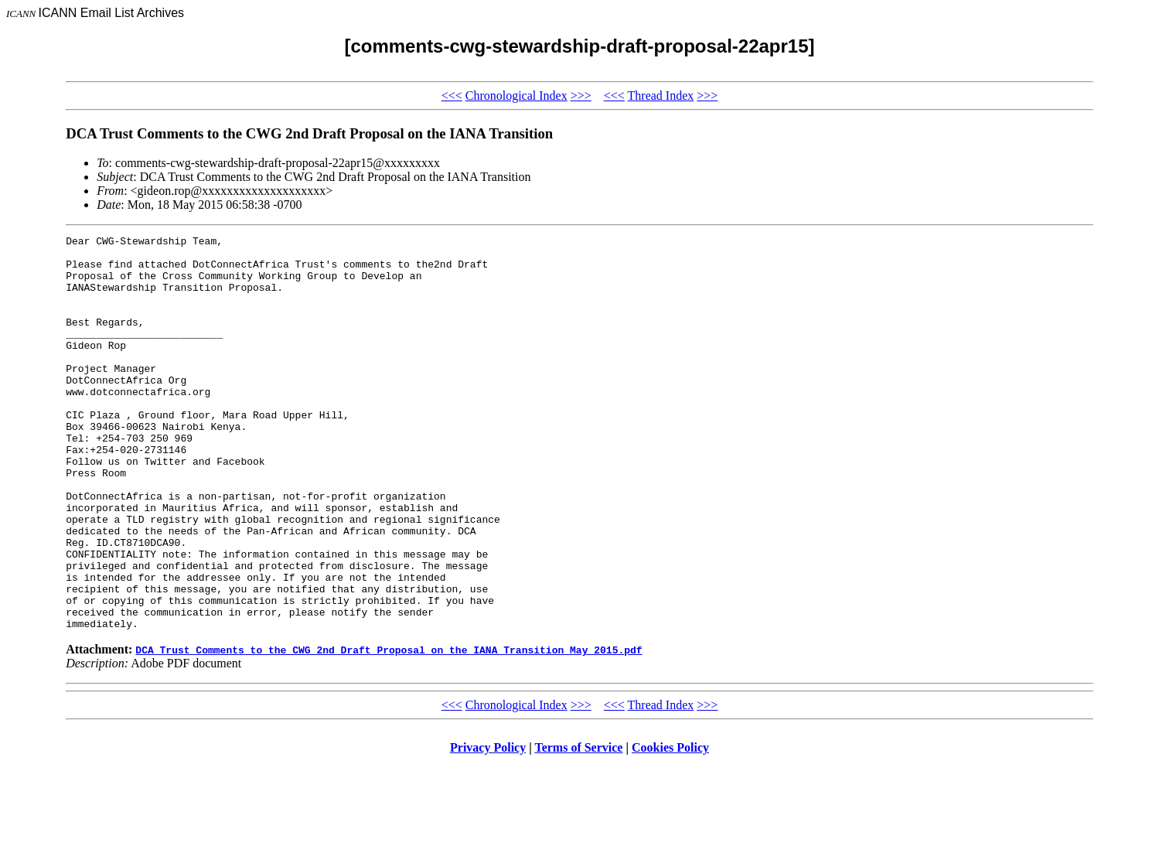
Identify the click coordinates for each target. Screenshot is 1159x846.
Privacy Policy (488, 826)
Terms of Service (578, 826)
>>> (581, 95)
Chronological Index (516, 95)
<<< (451, 95)
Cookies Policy (670, 826)
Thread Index (661, 95)
